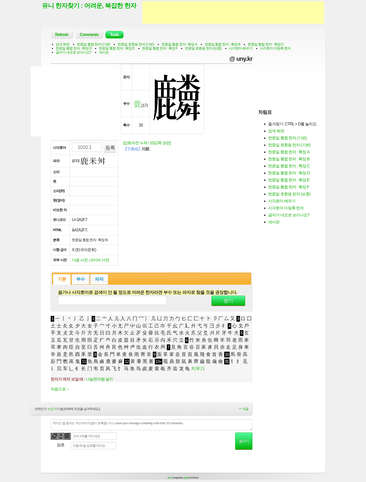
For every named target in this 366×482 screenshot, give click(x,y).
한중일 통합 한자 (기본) (93, 44)
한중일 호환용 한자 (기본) (136, 44)
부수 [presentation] (80, 279)
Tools (114, 35)
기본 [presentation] (62, 279)
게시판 (104, 52)
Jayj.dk (185, 477)
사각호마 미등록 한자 (275, 48)
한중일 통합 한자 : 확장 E (117, 48)
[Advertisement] (233, 12)
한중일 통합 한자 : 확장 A (179, 44)
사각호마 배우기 (240, 48)
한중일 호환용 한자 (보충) (203, 48)
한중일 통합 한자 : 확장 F (160, 48)
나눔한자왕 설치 (99, 379)
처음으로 (60, 389)
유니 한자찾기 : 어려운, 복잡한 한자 (89, 5)
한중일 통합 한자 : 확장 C (265, 44)
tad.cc (170, 477)
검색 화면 (62, 44)
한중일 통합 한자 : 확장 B (222, 44)
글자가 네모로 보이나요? (73, 52)
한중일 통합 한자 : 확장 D (73, 48)
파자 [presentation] (99, 279)
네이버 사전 (99, 260)
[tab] (62, 279)
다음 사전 (80, 260)
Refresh (61, 35)
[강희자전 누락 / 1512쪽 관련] (147, 143)
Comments (89, 35)
